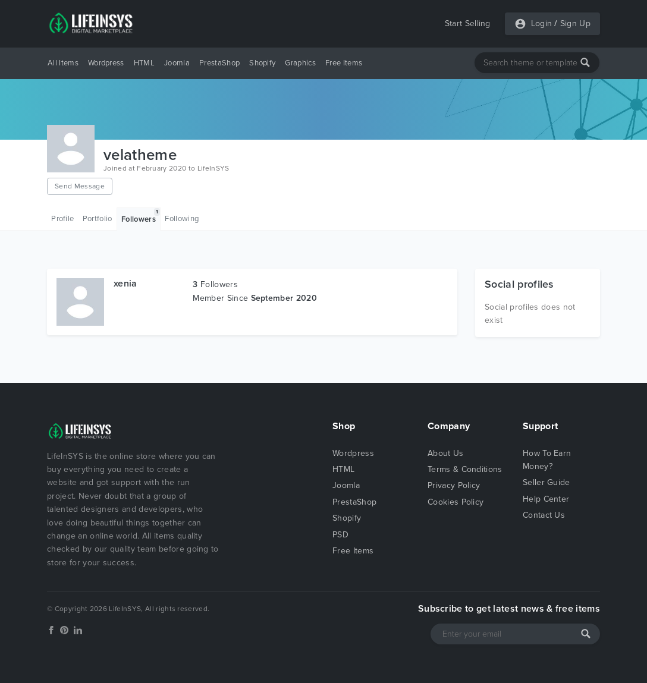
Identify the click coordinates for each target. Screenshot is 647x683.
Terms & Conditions (465, 469)
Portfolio (97, 219)
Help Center (546, 499)
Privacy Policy (454, 485)
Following (182, 219)
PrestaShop (219, 63)
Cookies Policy (455, 502)
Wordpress (106, 63)
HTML (144, 63)
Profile (62, 219)
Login (541, 23)
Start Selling (468, 23)
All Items (63, 63)
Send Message (80, 186)
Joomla (177, 63)
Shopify (262, 63)
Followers (140, 216)
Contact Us (544, 515)
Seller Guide (546, 482)
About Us (446, 453)
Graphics (300, 63)
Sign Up (575, 23)
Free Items (343, 63)
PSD (340, 535)
